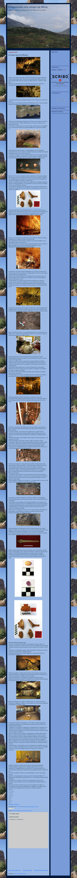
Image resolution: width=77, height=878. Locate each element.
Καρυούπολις (53, 69)
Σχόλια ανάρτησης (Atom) (20, 873)
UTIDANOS (60, 69)
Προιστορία (21, 810)
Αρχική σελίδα (27, 870)
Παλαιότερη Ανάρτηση (41, 870)
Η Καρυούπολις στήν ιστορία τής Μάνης (28, 7)
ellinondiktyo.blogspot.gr (13, 804)
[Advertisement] (28, 858)
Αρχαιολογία (15, 810)
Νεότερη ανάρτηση (14, 870)
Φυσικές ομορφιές (28, 810)
